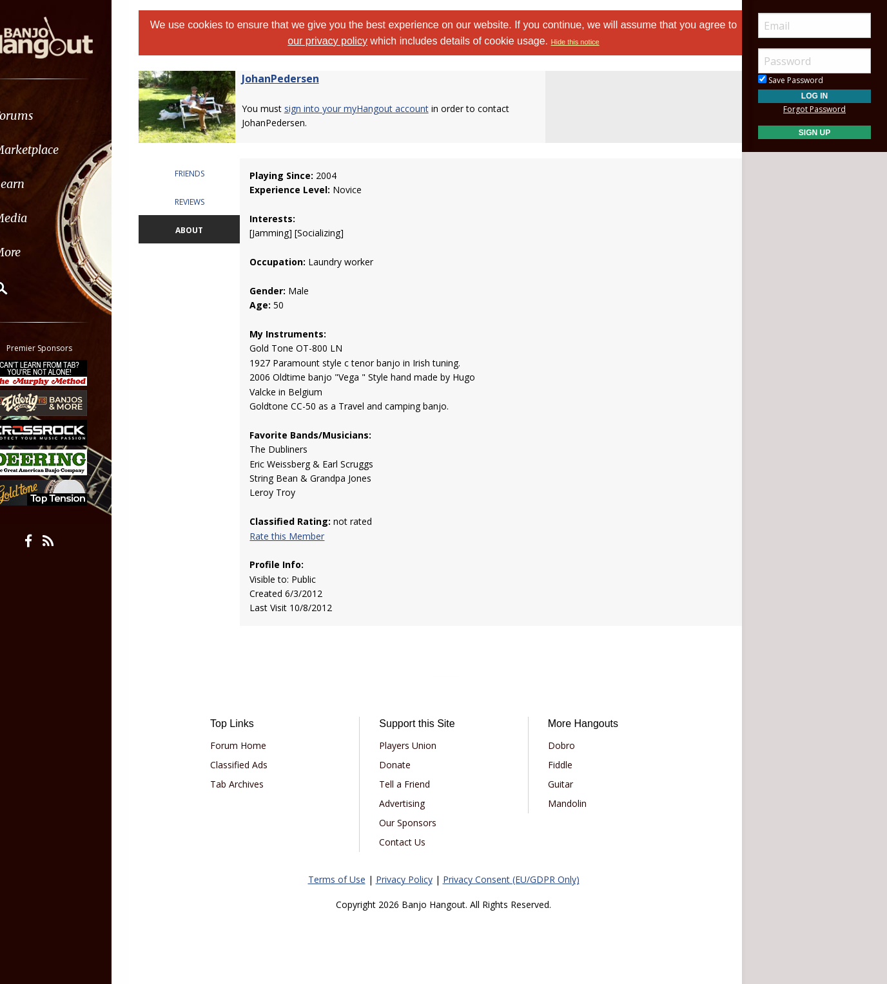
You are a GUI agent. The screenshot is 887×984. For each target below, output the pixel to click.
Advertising (406, 803)
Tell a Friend (409, 784)
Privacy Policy (404, 879)
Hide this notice (595, 42)
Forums (47, 115)
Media (44, 218)
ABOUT (203, 230)
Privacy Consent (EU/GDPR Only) (511, 879)
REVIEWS (203, 201)
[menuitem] (72, 116)
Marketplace (59, 149)
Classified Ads (252, 765)
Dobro (556, 745)
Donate (399, 765)
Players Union (412, 745)
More (40, 252)
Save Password (790, 80)
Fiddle (555, 765)
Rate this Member (297, 536)
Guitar (556, 784)
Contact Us (407, 842)
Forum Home (252, 745)
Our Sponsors (412, 823)
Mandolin (562, 803)
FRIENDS (203, 173)
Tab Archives (250, 784)
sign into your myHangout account (372, 108)
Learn (42, 183)
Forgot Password (814, 109)
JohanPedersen (296, 78)
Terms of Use (337, 879)
